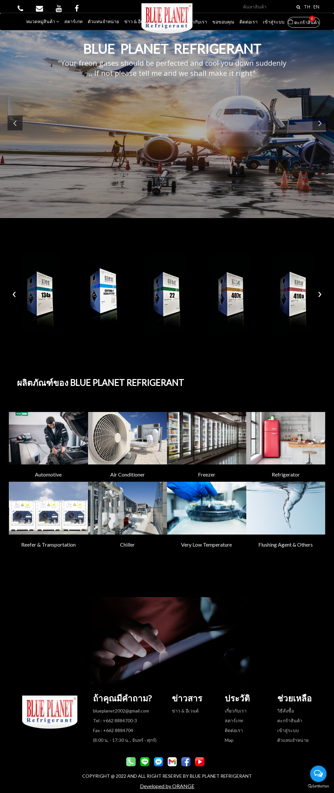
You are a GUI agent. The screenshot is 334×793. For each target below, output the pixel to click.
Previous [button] (16, 125)
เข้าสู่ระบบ (273, 21)
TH (307, 7)
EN (316, 7)
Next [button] (319, 125)
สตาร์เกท (73, 21)
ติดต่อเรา (248, 21)
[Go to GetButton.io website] (318, 786)
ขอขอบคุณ (223, 21)
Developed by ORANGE (167, 781)
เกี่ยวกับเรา (196, 21)
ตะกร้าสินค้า (303, 21)
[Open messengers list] (318, 774)
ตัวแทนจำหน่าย (103, 21)
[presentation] (14, 290)
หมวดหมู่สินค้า (42, 21)
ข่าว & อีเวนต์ (137, 21)
